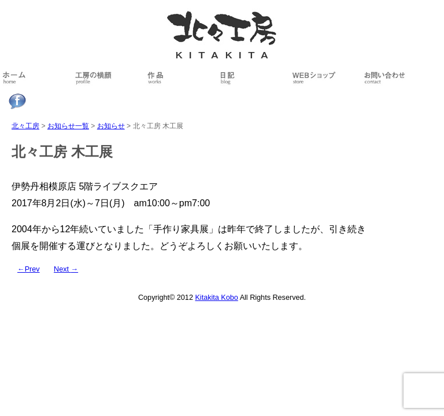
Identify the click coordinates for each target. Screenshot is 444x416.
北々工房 (25, 126)
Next (66, 269)
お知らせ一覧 (68, 126)
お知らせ (111, 126)
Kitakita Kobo (216, 298)
